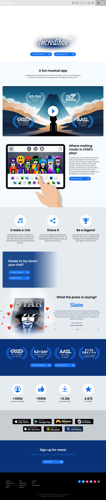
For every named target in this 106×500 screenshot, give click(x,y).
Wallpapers (22, 485)
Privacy (8, 485)
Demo (24, 3)
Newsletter (22, 483)
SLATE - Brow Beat (77, 325)
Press (7, 487)
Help (20, 481)
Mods (31, 3)
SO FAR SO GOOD (53, 494)
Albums (40, 3)
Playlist (34, 481)
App (16, 3)
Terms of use (10, 483)
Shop (48, 3)
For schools (36, 485)
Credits (8, 481)
